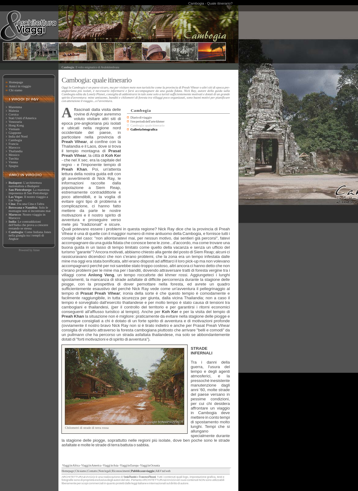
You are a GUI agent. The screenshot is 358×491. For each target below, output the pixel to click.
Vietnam (14, 129)
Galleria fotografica (143, 129)
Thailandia (16, 151)
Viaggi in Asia (110, 465)
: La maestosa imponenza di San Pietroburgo (29, 191)
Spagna (13, 166)
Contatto (92, 471)
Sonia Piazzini (129, 476)
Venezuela (15, 121)
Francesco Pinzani (147, 476)
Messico (14, 155)
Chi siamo (15, 90)
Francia (13, 143)
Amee (36, 250)
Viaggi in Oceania (150, 465)
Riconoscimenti (121, 471)
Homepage (16, 82)
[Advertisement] (178, 178)
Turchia (14, 158)
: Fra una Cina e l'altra (26, 204)
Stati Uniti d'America (22, 118)
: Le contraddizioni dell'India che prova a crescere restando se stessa (28, 225)
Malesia (14, 110)
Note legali (105, 471)
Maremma (15, 107)
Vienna (13, 162)
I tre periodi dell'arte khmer (147, 121)
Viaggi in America (91, 465)
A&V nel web (163, 471)
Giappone (15, 132)
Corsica (14, 114)
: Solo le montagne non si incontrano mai (29, 209)
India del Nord (18, 136)
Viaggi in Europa (129, 465)
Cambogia (15, 140)
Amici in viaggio (20, 86)
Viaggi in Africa (71, 465)
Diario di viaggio (141, 117)
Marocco (14, 147)
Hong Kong (16, 125)
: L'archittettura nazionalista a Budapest (25, 184)
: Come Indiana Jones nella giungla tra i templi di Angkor (30, 235)
